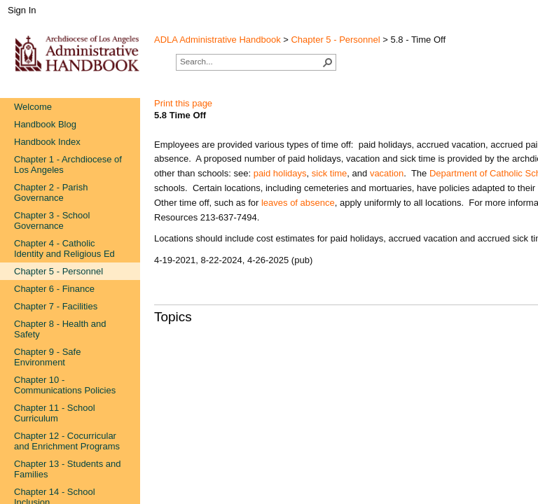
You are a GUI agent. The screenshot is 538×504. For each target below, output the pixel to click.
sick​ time (329, 173)
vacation (387, 173)
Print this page (183, 103)
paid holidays (280, 173)
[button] (328, 62)
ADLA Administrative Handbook (217, 39)
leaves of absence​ (298, 202)
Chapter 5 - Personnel (335, 39)
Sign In (22, 10)
